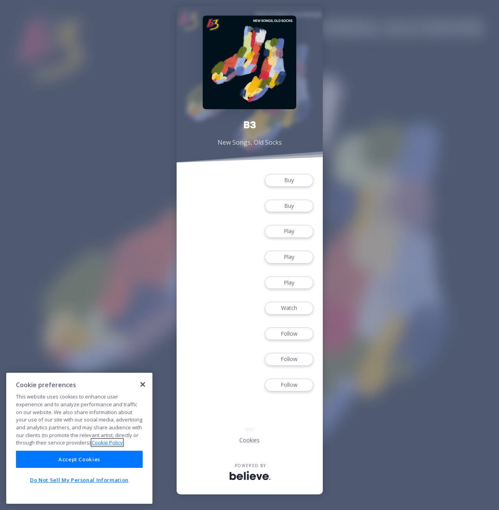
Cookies (249, 440)
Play (289, 231)
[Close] (142, 384)
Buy (289, 180)
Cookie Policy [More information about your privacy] (107, 442)
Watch (289, 308)
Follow (289, 334)
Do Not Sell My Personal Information (79, 479)
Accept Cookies (79, 459)
